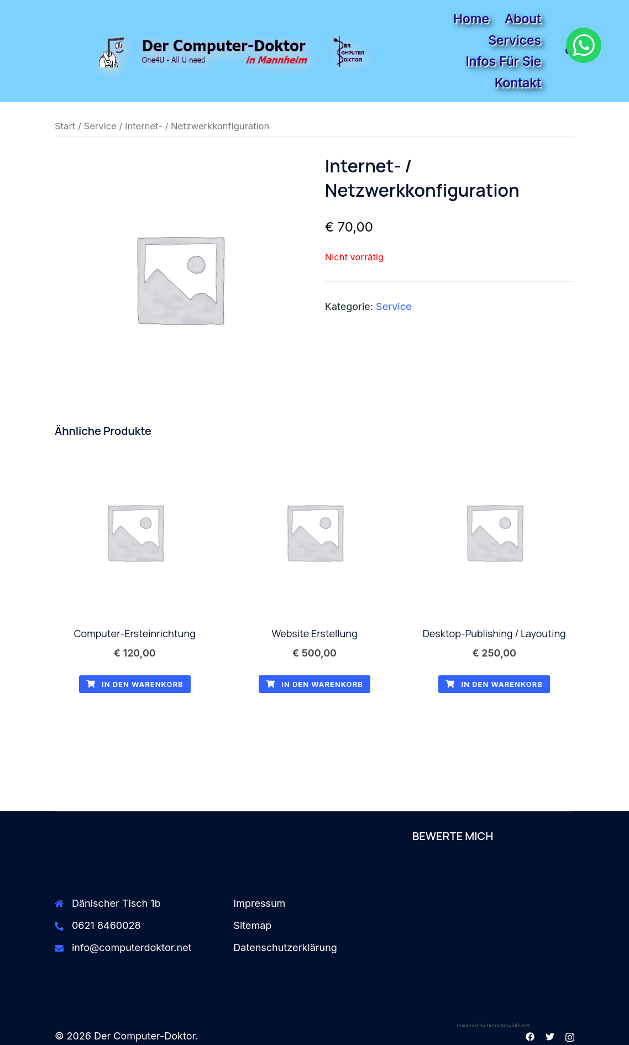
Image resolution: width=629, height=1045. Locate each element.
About (523, 19)
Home (471, 19)
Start (65, 126)
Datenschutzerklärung (285, 947)
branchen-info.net (508, 1026)
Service (100, 126)
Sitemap (252, 925)
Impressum (259, 903)
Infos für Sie (503, 61)
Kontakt (518, 83)
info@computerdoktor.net (132, 947)
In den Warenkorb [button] (135, 684)
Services (514, 40)
